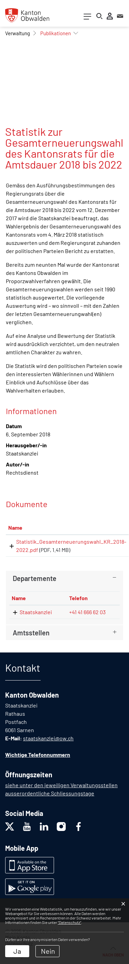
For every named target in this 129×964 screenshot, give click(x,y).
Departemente (34, 578)
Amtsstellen (31, 633)
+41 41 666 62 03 (87, 612)
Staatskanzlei (36, 612)
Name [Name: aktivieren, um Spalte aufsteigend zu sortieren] (15, 527)
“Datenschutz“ (69, 922)
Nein (48, 951)
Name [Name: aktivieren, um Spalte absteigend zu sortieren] (19, 598)
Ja (17, 951)
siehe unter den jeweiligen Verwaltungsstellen (61, 785)
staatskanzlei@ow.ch (48, 738)
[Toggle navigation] (87, 18)
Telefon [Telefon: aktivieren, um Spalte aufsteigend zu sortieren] (78, 598)
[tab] (64, 578)
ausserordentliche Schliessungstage (49, 793)
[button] (17, 33)
